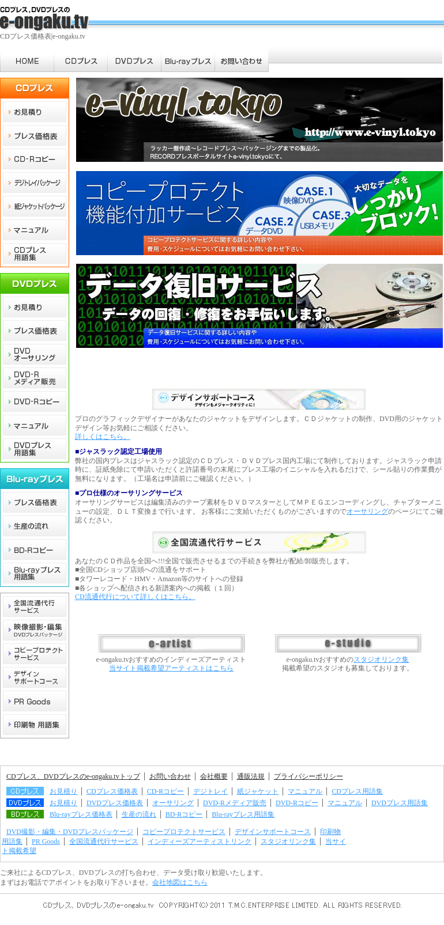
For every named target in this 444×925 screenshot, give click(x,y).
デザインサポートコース (273, 832)
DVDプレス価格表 (114, 803)
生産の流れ (139, 814)
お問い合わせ (170, 776)
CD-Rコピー (166, 791)
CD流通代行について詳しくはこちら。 (135, 597)
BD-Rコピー (184, 814)
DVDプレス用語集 (399, 803)
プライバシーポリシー (308, 776)
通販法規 (251, 776)
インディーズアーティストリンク (199, 841)
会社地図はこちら (180, 882)
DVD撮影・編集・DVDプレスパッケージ (69, 832)
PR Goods (46, 841)
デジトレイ (210, 791)
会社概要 (214, 776)
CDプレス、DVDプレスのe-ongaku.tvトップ (73, 776)
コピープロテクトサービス (183, 832)
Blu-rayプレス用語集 (243, 814)
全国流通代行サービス (103, 841)
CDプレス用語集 (357, 791)
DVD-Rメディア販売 (234, 803)
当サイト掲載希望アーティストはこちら (171, 668)
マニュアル (305, 791)
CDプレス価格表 (112, 791)
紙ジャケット (258, 791)
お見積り (63, 791)
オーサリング (367, 511)
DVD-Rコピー (297, 803)
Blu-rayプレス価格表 (81, 814)
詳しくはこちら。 (102, 437)
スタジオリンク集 (381, 659)
